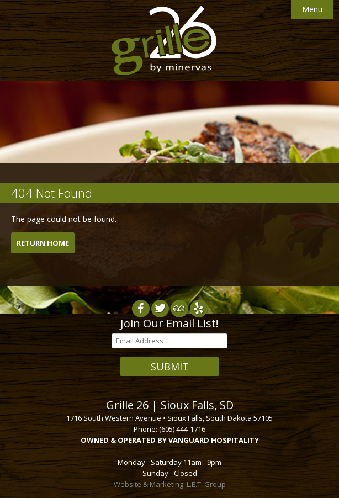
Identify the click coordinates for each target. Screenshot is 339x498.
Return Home (43, 243)
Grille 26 (164, 40)
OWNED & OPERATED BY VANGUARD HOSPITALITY (170, 440)
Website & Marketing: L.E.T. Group (170, 484)
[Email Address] (169, 340)
